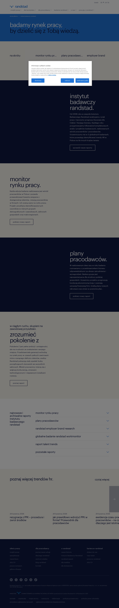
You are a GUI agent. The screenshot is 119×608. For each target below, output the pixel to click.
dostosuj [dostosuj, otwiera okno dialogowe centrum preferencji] (38, 80)
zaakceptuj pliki (82, 80)
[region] (60, 73)
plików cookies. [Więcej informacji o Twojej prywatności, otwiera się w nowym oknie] (52, 75)
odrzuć (67, 80)
